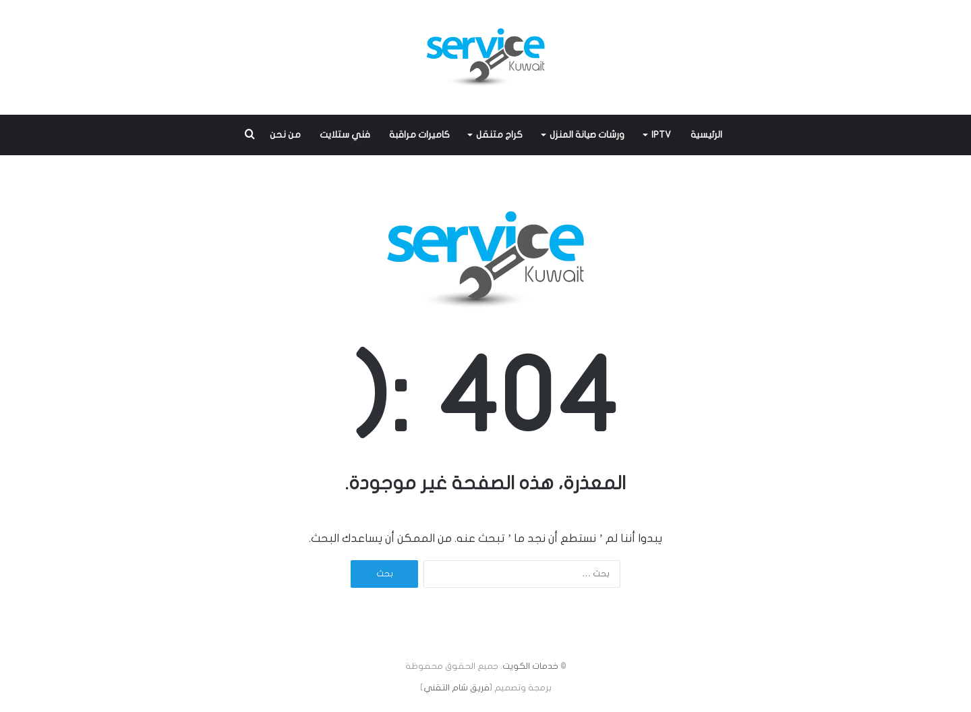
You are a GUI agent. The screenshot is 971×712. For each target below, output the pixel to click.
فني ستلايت (345, 135)
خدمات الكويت (530, 666)
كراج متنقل (499, 135)
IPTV (661, 135)
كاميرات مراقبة (419, 135)
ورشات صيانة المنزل (587, 135)
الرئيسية (706, 135)
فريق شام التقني (456, 687)
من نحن (285, 135)
